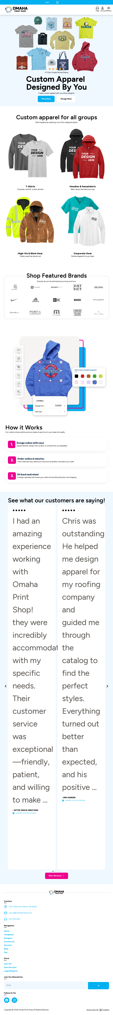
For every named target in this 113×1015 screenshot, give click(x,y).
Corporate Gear (83, 253)
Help (97, 11)
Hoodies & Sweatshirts (83, 186)
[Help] (97, 8)
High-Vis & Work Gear (30, 253)
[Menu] (108, 8)
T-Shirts (30, 186)
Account (103, 11)
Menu (109, 11)
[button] (5, 686)
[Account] (102, 8)
